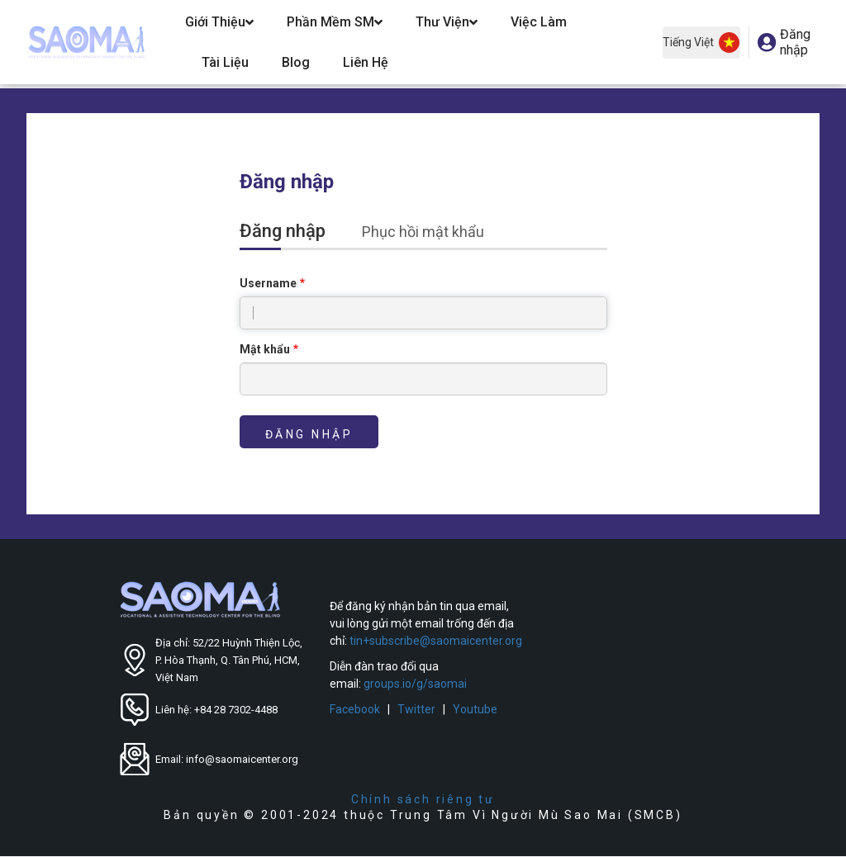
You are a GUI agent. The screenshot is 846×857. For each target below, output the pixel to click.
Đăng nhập (292, 232)
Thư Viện (447, 22)
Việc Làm (539, 22)
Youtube (475, 709)
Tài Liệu (225, 62)
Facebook (355, 709)
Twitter (416, 709)
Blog (296, 62)
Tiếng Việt (701, 42)
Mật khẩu (265, 349)
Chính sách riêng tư (423, 799)
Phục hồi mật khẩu (423, 231)
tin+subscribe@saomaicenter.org (435, 640)
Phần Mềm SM (335, 22)
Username (268, 283)
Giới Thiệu (219, 22)
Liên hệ (365, 62)
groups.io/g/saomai (415, 683)
